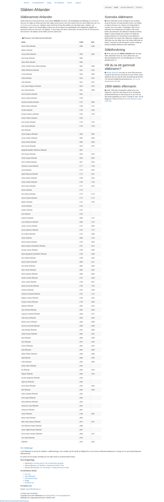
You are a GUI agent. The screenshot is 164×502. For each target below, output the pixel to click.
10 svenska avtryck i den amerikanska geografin (47, 463)
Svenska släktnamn (126, 7)
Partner (69, 3)
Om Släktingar (59, 3)
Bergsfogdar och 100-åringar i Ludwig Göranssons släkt (50, 467)
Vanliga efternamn (112, 72)
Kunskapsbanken (38, 3)
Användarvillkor (50, 495)
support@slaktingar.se (33, 489)
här (116, 60)
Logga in (78, 3)
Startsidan (108, 7)
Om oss (27, 474)
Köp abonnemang (31, 478)
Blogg (49, 3)
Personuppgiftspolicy (63, 495)
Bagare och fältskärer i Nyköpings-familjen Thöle (47, 465)
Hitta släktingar (30, 476)
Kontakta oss (29, 483)
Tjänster (26, 3)
